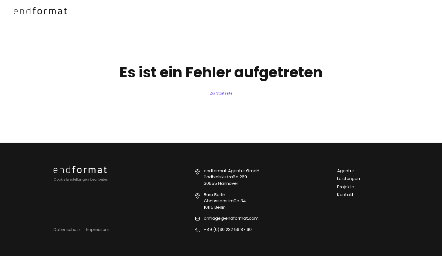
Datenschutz (67, 229)
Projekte (345, 187)
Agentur (345, 171)
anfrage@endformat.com (231, 218)
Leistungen (348, 178)
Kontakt (345, 194)
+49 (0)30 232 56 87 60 (228, 229)
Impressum (97, 229)
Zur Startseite (221, 93)
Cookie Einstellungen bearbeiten (81, 179)
